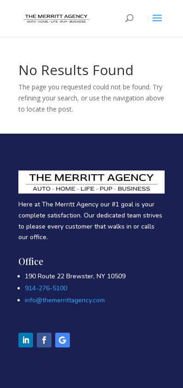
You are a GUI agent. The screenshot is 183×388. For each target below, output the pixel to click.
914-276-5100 (46, 288)
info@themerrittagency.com (65, 300)
